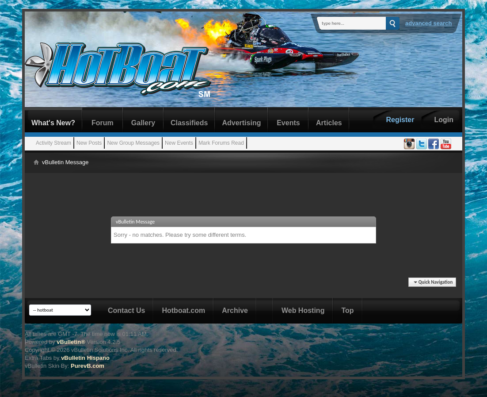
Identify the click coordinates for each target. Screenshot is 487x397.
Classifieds (189, 123)
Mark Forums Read (221, 143)
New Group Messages (133, 143)
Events (288, 123)
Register (400, 119)
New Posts (89, 143)
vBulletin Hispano (85, 358)
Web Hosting (303, 310)
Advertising (241, 123)
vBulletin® (71, 342)
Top (347, 310)
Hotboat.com (183, 310)
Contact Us (126, 310)
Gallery (143, 123)
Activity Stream (53, 143)
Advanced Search (428, 23)
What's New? (53, 123)
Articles (329, 123)
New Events (179, 143)
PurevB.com (87, 365)
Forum (102, 123)
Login (443, 119)
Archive (235, 310)
